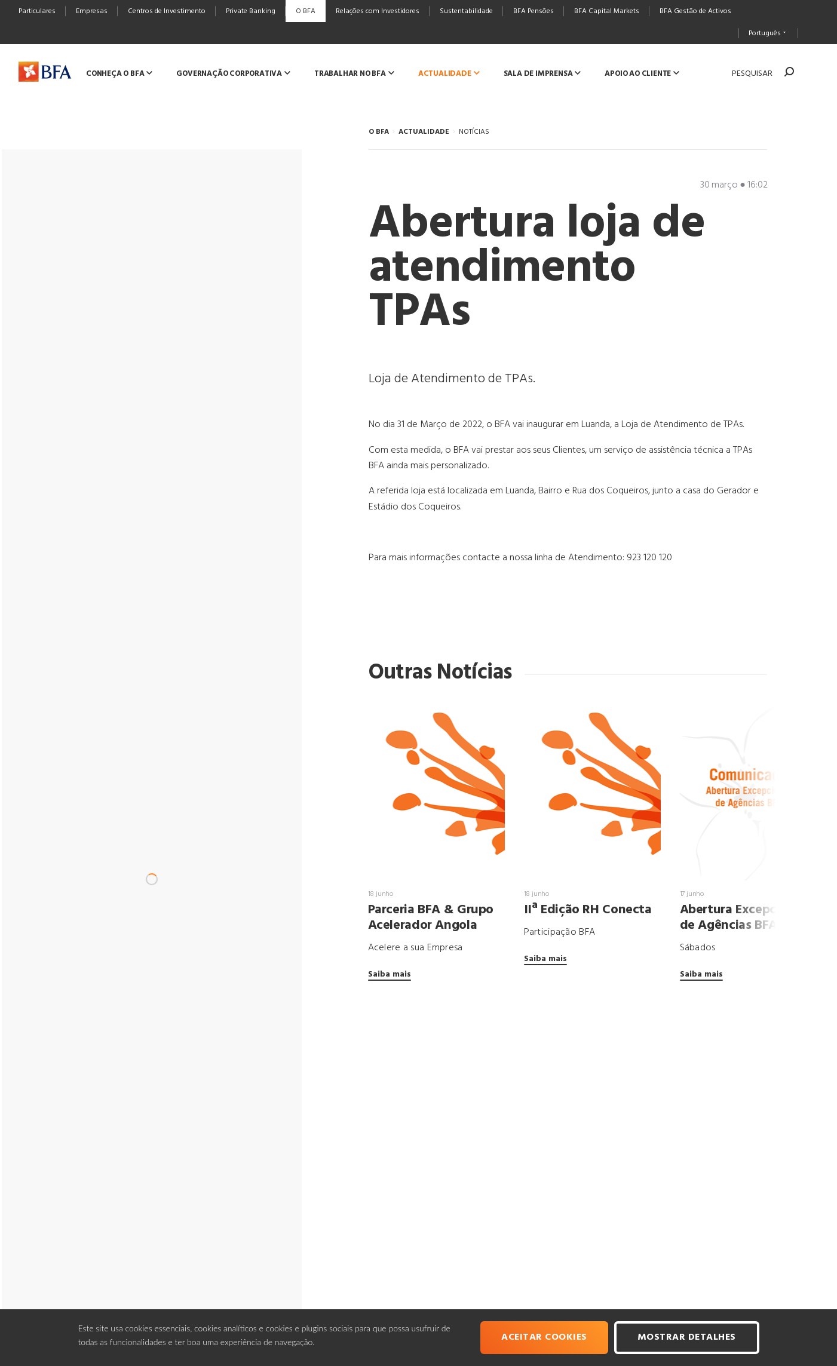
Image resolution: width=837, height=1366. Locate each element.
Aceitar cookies (544, 1337)
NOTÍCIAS (474, 132)
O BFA (379, 132)
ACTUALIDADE (423, 132)
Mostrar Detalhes (686, 1337)
